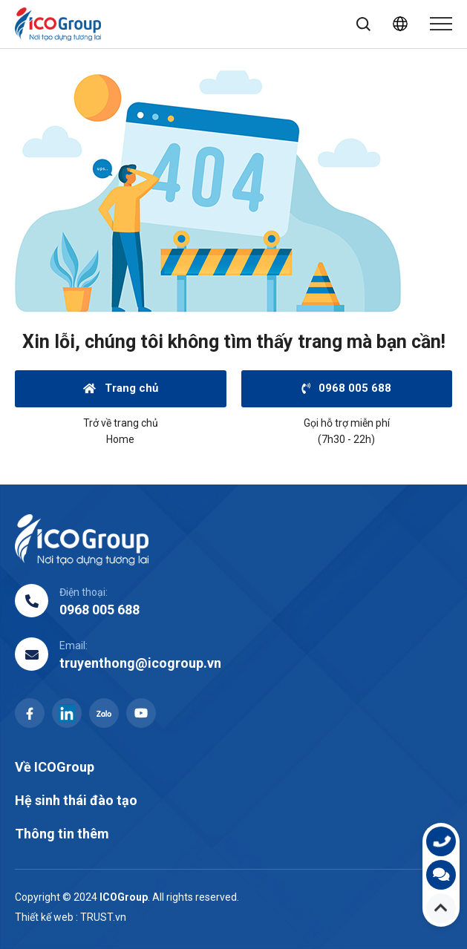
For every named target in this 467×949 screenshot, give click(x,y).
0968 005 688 (346, 388)
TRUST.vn (103, 917)
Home (120, 439)
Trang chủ (120, 388)
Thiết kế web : (46, 917)
